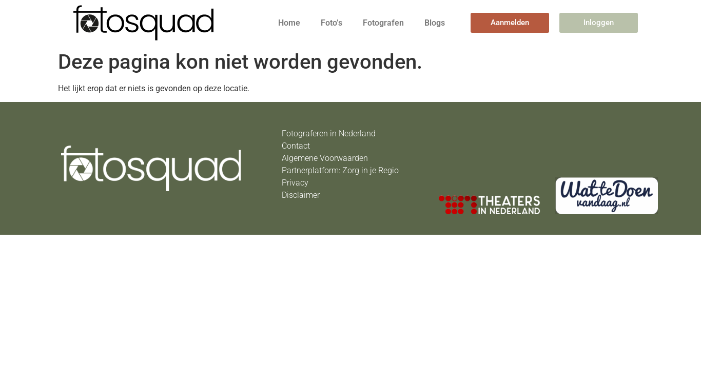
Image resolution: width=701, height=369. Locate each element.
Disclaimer (301, 195)
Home (289, 23)
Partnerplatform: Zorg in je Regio (340, 170)
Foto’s (331, 23)
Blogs (434, 23)
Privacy (295, 183)
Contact (296, 146)
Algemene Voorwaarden (325, 158)
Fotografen (383, 23)
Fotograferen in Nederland (329, 133)
